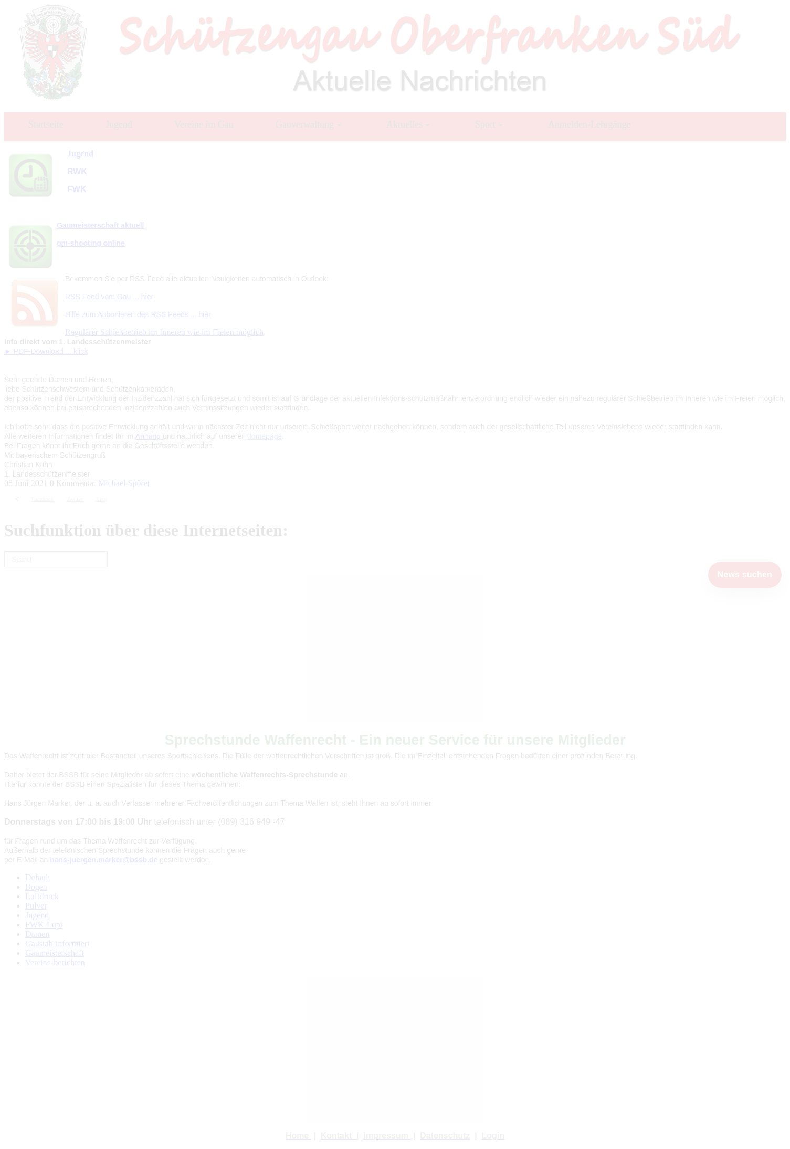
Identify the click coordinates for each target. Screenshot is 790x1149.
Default (37, 877)
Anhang (149, 436)
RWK (77, 171)
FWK (76, 189)
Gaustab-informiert (57, 943)
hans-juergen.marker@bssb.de (103, 860)
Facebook (42, 499)
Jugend (37, 915)
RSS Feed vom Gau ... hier (109, 296)
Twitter (74, 499)
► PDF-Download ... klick (46, 351)
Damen (37, 934)
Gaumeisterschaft (54, 952)
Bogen (36, 886)
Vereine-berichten (55, 962)
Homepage (264, 436)
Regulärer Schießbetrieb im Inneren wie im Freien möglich (164, 332)
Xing (101, 499)
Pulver (36, 905)
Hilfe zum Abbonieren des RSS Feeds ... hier (138, 314)
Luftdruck (42, 896)
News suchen (745, 574)
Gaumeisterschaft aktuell (100, 225)
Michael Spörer (124, 483)
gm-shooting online (91, 243)
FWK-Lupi (43, 924)
